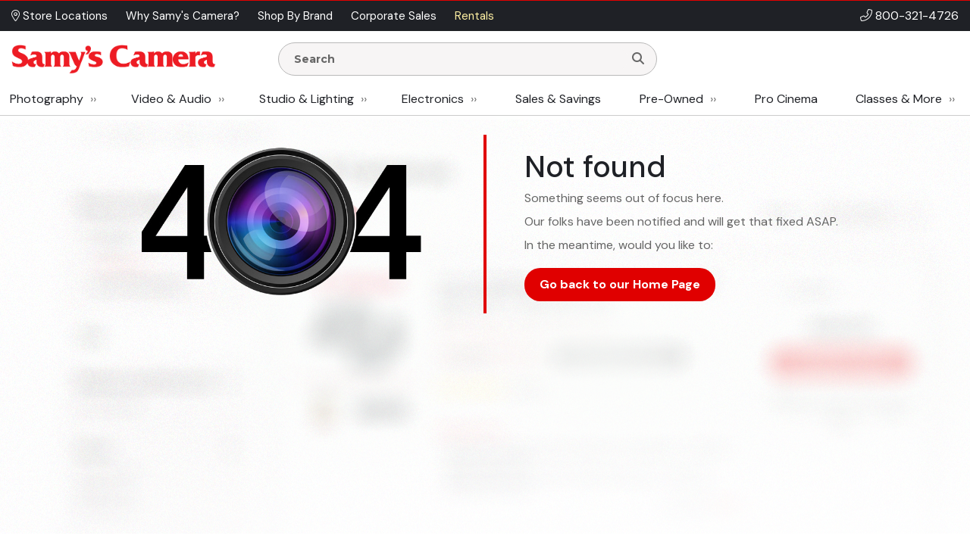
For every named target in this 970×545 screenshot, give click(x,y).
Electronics (433, 99)
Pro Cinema (786, 99)
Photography (46, 99)
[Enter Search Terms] (456, 59)
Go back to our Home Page (620, 284)
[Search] (638, 59)
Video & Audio (171, 99)
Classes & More (899, 99)
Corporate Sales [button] (393, 15)
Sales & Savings (558, 99)
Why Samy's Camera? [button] (182, 15)
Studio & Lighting (306, 99)
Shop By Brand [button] (295, 15)
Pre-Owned (671, 99)
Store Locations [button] (59, 15)
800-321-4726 (917, 15)
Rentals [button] (474, 15)
